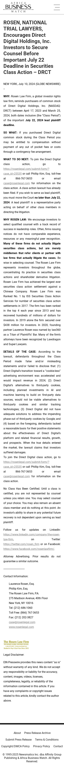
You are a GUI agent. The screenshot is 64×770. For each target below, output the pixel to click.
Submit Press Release (18, 739)
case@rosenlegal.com (16, 183)
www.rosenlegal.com (21, 627)
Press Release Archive (37, 733)
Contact (58, 746)
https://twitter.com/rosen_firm (21, 544)
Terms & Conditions (47, 739)
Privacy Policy (41, 746)
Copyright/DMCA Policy (15, 746)
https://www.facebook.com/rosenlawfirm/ (28, 549)
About (17, 733)
